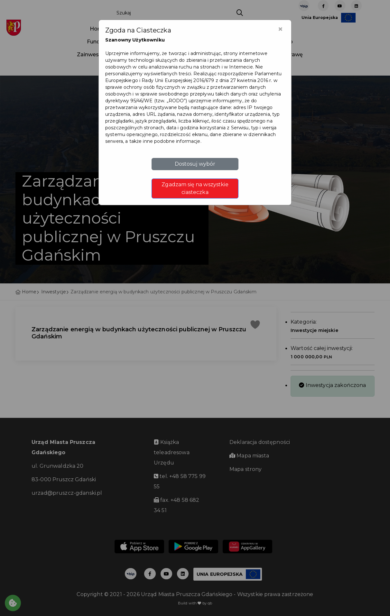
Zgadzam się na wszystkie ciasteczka (195, 188)
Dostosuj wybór (195, 164)
